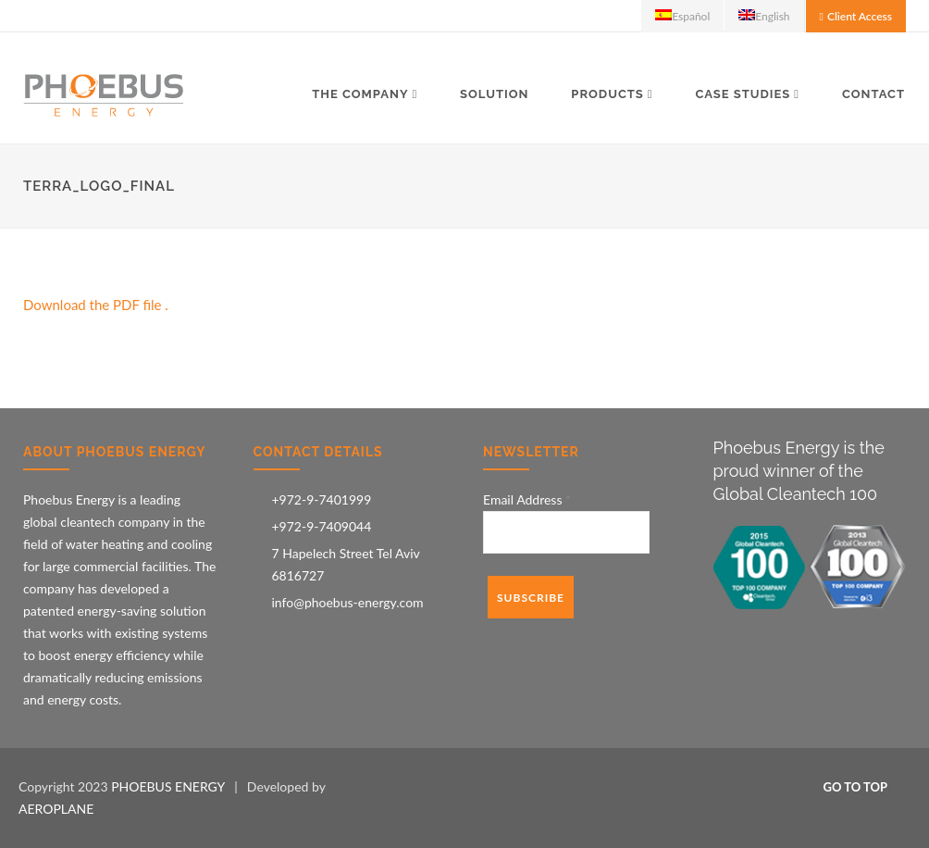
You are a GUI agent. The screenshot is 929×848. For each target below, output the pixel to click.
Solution (494, 94)
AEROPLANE (56, 809)
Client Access (859, 16)
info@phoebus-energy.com (348, 602)
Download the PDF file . (95, 304)
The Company (360, 94)
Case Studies (742, 94)
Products (607, 94)
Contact (873, 94)
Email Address (527, 499)
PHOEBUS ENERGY (168, 786)
